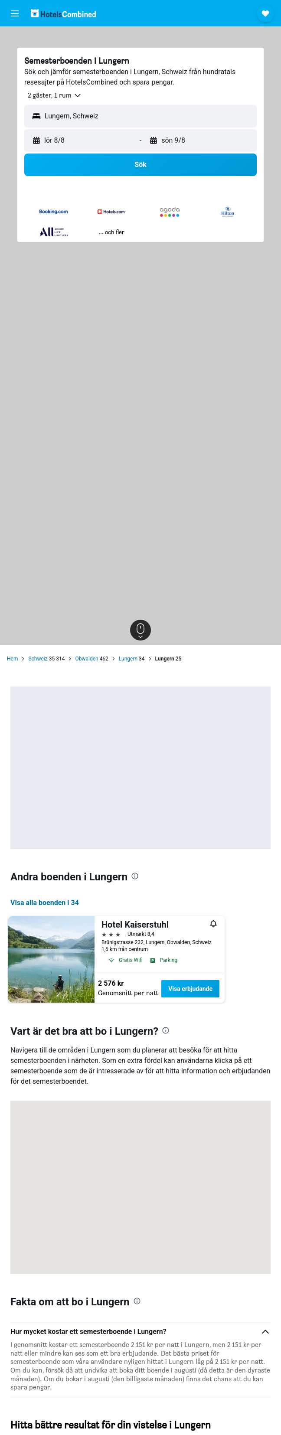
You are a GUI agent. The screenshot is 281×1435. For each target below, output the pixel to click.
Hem (12, 659)
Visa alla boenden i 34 (44, 903)
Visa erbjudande (190, 988)
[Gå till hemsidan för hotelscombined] (63, 13)
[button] (14, 13)
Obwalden (86, 659)
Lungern (128, 659)
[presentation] (135, 876)
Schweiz (37, 659)
